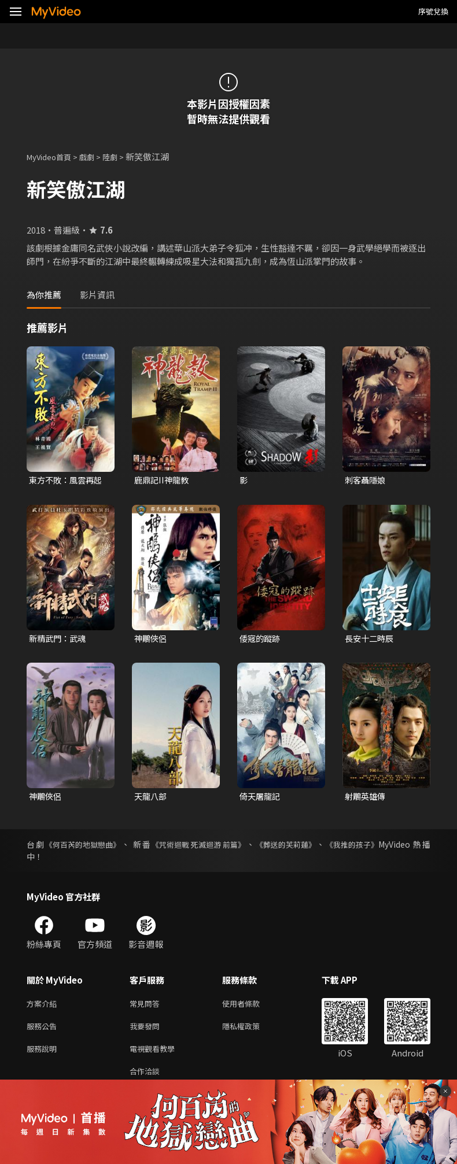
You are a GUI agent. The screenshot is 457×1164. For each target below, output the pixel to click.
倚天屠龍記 (261, 798)
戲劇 (96, 156)
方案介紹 (44, 1006)
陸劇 (121, 156)
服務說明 (44, 1055)
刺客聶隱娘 (366, 480)
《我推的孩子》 (360, 846)
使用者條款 (250, 1006)
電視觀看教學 (156, 1055)
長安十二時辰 (371, 639)
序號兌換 (433, 11)
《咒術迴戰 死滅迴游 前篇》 (200, 846)
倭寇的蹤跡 (261, 639)
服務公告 (44, 1031)
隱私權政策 (250, 1031)
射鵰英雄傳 (366, 798)
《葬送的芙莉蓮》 (291, 846)
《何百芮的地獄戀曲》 (83, 846)
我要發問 (147, 1031)
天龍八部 (151, 798)
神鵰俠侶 (151, 639)
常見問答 (147, 1006)
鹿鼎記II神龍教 (163, 480)
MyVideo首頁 (53, 156)
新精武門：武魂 (59, 639)
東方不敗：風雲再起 (68, 480)
